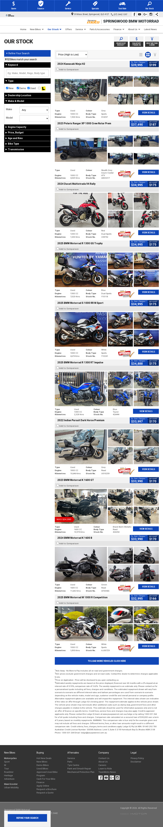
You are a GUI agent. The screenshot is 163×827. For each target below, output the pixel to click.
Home (23, 29)
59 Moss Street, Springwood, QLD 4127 (90, 14)
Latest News (150, 29)
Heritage (8, 775)
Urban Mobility (11, 787)
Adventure (9, 778)
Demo (21, 88)
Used (31, 88)
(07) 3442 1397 (120, 14)
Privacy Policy (137, 758)
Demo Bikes (43, 765)
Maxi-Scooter (11, 784)
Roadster (8, 772)
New (10, 88)
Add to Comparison (69, 69)
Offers (68, 29)
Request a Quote (45, 792)
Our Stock (55, 29)
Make (9, 109)
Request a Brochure (47, 789)
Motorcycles (10, 758)
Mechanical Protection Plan (80, 772)
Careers (102, 765)
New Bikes (37, 29)
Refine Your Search (17, 53)
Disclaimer (136, 761)
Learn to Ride (105, 768)
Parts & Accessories (100, 29)
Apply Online (43, 785)
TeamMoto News (107, 772)
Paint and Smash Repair (79, 768)
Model (9, 117)
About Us (134, 29)
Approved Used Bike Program (47, 774)
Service (80, 29)
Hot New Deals (44, 758)
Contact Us (103, 758)
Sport (7, 761)
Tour (6, 768)
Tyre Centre (73, 765)
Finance (119, 29)
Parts (69, 761)
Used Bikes (42, 768)
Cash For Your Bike (46, 778)
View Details (148, 112)
